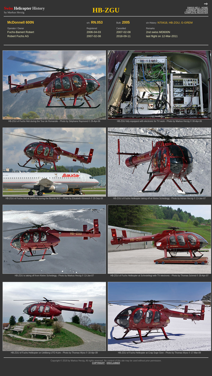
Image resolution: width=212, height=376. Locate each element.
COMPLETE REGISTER (196, 12)
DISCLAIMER (113, 363)
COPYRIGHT (98, 363)
